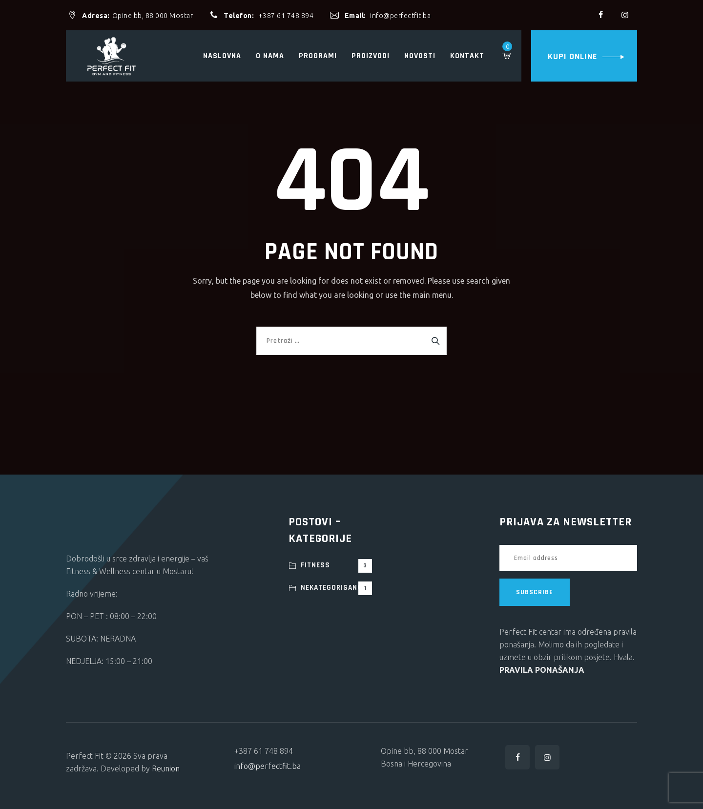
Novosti (419, 56)
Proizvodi (371, 56)
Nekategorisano (336, 588)
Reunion (166, 768)
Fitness (336, 566)
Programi (318, 56)
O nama (270, 56)
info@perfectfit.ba (400, 16)
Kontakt (467, 56)
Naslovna (222, 56)
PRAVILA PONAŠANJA (541, 669)
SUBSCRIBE (534, 592)
